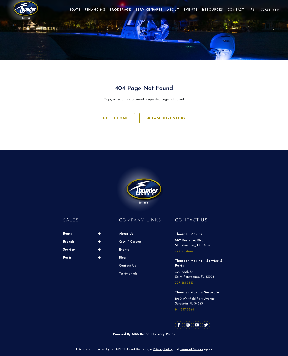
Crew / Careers (130, 241)
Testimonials (128, 273)
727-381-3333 (184, 283)
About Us (126, 233)
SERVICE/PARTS (149, 9)
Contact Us (127, 265)
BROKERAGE (120, 9)
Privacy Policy (164, 334)
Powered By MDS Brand (131, 334)
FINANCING (95, 9)
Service (82, 249)
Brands (82, 241)
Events (124, 249)
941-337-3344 (184, 309)
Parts (82, 257)
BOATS (75, 9)
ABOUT (173, 9)
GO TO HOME (116, 118)
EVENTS (190, 9)
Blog (122, 257)
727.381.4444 (270, 9)
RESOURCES (212, 9)
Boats (82, 233)
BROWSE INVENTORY (166, 118)
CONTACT (236, 9)
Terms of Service (191, 349)
